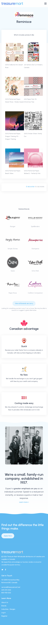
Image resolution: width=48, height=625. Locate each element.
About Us (4, 602)
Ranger (12, 226)
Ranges (12, 609)
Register (30, 187)
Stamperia (35, 249)
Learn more (23, 502)
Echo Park (35, 271)
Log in (3, 613)
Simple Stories (13, 249)
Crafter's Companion (35, 293)
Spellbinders (35, 226)
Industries (4, 609)
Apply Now (8, 536)
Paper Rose (13, 293)
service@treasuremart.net (10, 587)
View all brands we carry (24, 303)
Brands (3, 606)
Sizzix (13, 271)
